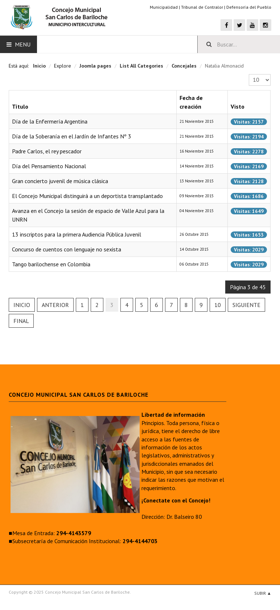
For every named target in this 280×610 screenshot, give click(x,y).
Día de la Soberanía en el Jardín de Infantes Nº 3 (71, 136)
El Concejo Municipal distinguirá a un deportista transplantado (87, 195)
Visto (237, 106)
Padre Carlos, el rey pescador (47, 151)
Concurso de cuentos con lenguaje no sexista (66, 249)
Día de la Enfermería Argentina (49, 121)
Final (21, 320)
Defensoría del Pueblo (248, 7)
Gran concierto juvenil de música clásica (60, 181)
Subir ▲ (262, 593)
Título (20, 106)
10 (217, 304)
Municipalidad (164, 7)
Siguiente (246, 304)
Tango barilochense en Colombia (51, 264)
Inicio (21, 304)
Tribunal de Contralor (202, 7)
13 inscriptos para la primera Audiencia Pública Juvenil (76, 234)
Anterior (55, 304)
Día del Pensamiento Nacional (49, 166)
